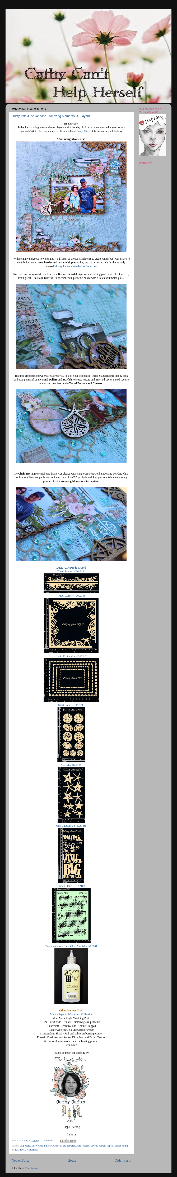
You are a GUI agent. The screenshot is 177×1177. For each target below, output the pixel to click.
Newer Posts (20, 1160)
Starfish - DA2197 (71, 765)
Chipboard (25, 1145)
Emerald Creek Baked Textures (59, 1145)
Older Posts (123, 1160)
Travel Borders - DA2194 (71, 571)
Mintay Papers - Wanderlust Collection (71, 1014)
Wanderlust (32, 1149)
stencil (15, 1149)
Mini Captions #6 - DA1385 (71, 825)
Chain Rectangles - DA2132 (71, 656)
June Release (82, 1145)
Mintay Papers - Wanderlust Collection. (76, 266)
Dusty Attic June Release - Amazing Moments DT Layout (51, 116)
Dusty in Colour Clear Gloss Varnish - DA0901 (71, 946)
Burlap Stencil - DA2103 (71, 885)
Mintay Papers (106, 1145)
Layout (94, 1145)
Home (72, 1160)
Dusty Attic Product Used (71, 567)
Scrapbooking (121, 1145)
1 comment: (49, 1140)
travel (22, 1149)
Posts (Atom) (31, 1168)
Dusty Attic (83, 131)
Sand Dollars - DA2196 (71, 704)
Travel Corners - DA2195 (71, 595)
